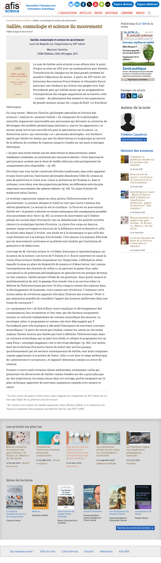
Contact (89, 551)
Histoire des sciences (137, 151)
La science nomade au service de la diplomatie (16, 514)
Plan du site (47, 551)
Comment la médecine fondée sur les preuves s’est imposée (142, 160)
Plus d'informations (132, 139)
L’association (67, 13)
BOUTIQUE (111, 13)
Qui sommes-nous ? (22, 551)
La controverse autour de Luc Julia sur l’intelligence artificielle (108, 451)
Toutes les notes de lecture (133, 527)
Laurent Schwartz (92, 511)
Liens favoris (69, 551)
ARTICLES (85, 13)
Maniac (36, 511)
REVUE (98, 13)
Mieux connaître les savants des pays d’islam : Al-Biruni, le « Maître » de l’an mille (141, 223)
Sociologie (131, 463)
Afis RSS (124, 551)
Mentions (106, 551)
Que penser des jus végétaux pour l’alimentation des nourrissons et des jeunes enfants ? (77, 452)
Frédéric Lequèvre (134, 134)
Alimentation (72, 466)
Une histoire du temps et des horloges (66, 514)
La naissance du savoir (143, 512)
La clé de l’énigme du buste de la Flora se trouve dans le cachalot (142, 242)
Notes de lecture (23, 20)
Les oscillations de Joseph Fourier (119, 512)
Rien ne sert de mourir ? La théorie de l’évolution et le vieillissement (141, 178)
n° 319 (142, 23)
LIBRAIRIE (127, 13)
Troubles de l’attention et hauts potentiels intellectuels (47, 451)
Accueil (10, 20)
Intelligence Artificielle (106, 463)
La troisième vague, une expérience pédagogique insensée (138, 451)
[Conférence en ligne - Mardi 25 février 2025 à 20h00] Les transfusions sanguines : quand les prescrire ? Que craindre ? (142, 200)
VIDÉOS (140, 13)
